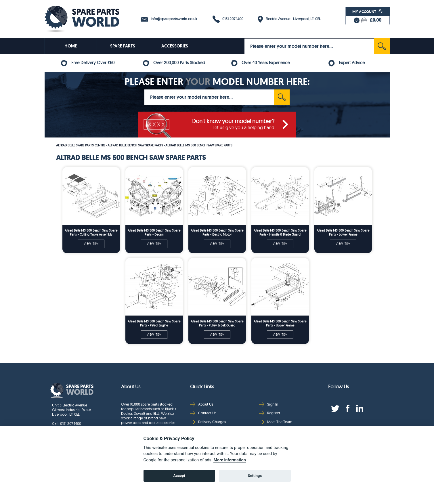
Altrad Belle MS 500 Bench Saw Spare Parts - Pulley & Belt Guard (217, 323)
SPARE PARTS (122, 46)
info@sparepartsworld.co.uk (169, 19)
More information (229, 460)
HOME (70, 46)
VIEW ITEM (91, 244)
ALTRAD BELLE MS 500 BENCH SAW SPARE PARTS (198, 145)
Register (269, 412)
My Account (367, 11)
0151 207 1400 (228, 19)
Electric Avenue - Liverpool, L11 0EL (289, 19)
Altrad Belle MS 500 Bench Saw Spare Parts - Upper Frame (280, 323)
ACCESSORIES (174, 46)
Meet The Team (275, 421)
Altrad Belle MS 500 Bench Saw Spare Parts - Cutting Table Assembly (91, 232)
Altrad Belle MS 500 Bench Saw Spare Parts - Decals (154, 232)
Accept (179, 475)
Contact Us (203, 412)
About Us (201, 404)
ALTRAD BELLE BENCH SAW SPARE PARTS (135, 145)
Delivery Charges (208, 421)
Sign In (268, 404)
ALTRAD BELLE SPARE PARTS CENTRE (80, 145)
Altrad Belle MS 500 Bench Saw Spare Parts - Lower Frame (343, 232)
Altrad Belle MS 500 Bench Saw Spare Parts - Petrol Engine (154, 323)
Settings (255, 475)
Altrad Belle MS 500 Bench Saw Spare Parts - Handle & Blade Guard (280, 232)
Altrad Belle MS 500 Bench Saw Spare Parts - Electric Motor (217, 232)
